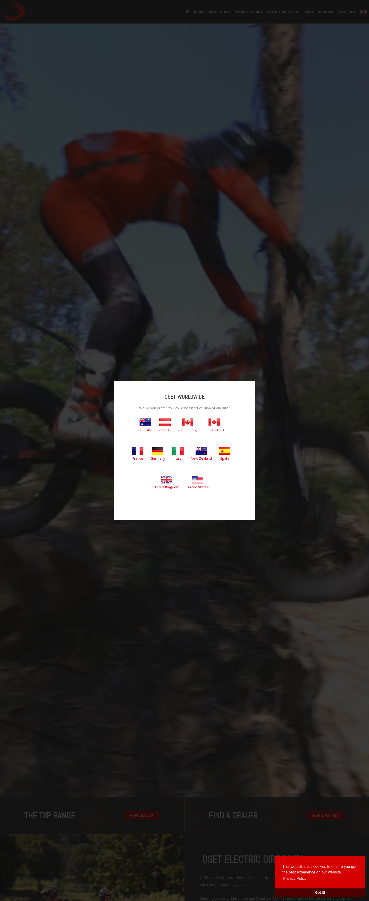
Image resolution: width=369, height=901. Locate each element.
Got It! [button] (320, 892)
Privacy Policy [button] (295, 879)
